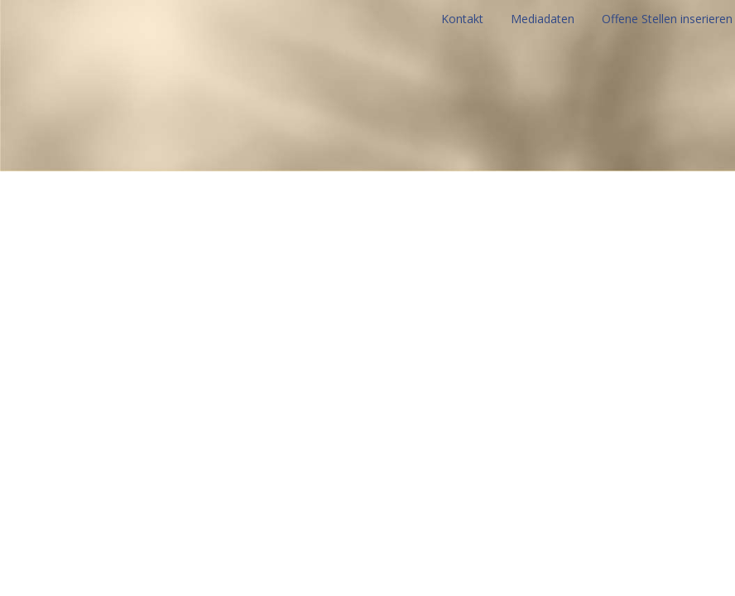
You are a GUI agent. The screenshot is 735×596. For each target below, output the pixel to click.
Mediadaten (542, 18)
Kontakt (462, 18)
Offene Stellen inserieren (667, 18)
